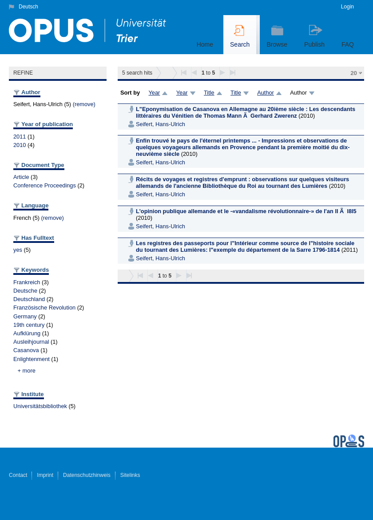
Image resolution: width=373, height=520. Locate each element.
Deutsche (25, 290)
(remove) (84, 104)
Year (154, 92)
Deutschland (29, 299)
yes (17, 249)
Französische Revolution (44, 307)
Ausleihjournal (31, 341)
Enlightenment (31, 359)
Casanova (26, 350)
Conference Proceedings (44, 185)
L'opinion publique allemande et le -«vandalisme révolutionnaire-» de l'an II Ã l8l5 (246, 211)
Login (347, 7)
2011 (19, 136)
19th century (28, 325)
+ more (27, 370)
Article (21, 177)
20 (353, 73)
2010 (19, 145)
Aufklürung (26, 333)
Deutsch (28, 7)
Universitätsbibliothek (40, 406)
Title (209, 92)
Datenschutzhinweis (87, 475)
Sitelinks (130, 475)
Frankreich (26, 282)
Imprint (45, 475)
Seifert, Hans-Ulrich (160, 124)
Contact (18, 475)
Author (265, 92)
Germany (25, 316)
